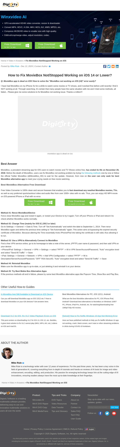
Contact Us (76, 407)
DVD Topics (57, 400)
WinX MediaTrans (40, 411)
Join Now (114, 407)
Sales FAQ (75, 411)
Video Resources (59, 404)
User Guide (76, 419)
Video (10, 61)
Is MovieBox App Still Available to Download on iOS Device (27, 294)
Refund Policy (77, 429)
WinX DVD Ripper (40, 404)
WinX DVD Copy (39, 407)
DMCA (66, 429)
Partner (74, 404)
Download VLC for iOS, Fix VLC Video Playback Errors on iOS (28, 316)
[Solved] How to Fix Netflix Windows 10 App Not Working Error (89, 316)
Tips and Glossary (60, 411)
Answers (19, 61)
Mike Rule (14, 66)
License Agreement (53, 429)
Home (3, 61)
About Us (75, 400)
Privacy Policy (37, 429)
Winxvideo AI (13, 17)
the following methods (91, 173)
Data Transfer (58, 407)
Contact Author (42, 66)
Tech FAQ (75, 415)
